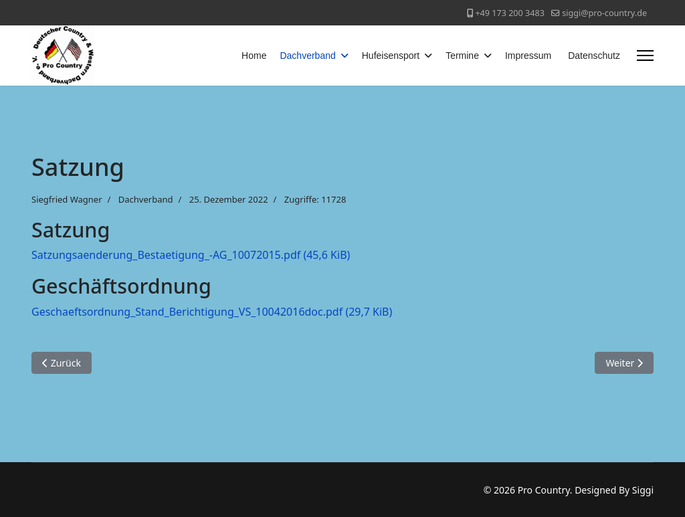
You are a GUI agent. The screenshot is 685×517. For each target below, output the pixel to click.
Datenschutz (594, 55)
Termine (462, 55)
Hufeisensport (390, 55)
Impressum (528, 55)
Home (253, 55)
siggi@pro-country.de (604, 13)
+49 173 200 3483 (509, 13)
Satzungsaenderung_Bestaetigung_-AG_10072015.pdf (190, 254)
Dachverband (307, 55)
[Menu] (645, 55)
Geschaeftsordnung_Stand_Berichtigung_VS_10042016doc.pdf (211, 311)
